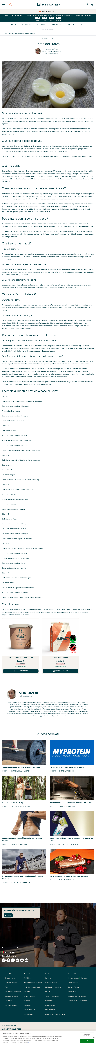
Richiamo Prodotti (11, 1005)
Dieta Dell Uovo (30, 33)
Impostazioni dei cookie (11, 948)
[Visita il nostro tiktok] (13, 960)
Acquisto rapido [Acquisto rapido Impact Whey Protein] (60, 671)
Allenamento (26, 24)
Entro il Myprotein (67, 771)
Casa (5, 33)
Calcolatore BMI (29, 1010)
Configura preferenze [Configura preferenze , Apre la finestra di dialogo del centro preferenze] (86, 1035)
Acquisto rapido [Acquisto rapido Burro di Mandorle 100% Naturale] (20, 671)
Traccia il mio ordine (11, 996)
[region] (48, 1037)
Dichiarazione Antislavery (53, 987)
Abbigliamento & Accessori (33, 982)
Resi (6, 987)
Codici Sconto (73, 982)
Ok (87, 1040)
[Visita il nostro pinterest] (26, 960)
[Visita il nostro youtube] (17, 960)
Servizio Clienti (10, 978)
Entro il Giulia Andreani (21, 771)
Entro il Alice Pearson (51, 51)
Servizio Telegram (74, 987)
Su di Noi (48, 978)
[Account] (87, 4)
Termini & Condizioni (52, 996)
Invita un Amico (79, 978)
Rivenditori (49, 1001)
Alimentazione (57, 24)
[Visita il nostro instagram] (4, 960)
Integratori (41, 24)
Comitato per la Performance (55, 1014)
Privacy (47, 991)
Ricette (82, 24)
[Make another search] (48, 29)
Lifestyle (71, 24)
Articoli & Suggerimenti (32, 987)
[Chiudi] (94, 1037)
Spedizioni (8, 1001)
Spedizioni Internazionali (13, 991)
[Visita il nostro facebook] (8, 960)
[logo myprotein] (48, 4)
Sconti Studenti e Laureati (77, 996)
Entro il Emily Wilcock (68, 844)
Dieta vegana (28, 1014)
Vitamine (27, 1001)
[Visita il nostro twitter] (22, 960)
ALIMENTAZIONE (48, 38)
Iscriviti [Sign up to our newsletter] (8, 915)
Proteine (27, 991)
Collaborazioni (50, 1005)
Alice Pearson (28, 693)
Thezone (11, 33)
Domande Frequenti (11, 982)
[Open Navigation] (3, 4)
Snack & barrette (29, 996)
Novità (13, 24)
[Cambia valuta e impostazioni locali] (48, 952)
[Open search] (10, 4)
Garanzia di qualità (51, 982)
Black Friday (72, 991)
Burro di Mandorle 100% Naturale (21, 657)
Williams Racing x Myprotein (77, 1001)
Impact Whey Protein (60, 657)
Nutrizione (27, 978)
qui (69, 716)
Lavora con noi (50, 1010)
